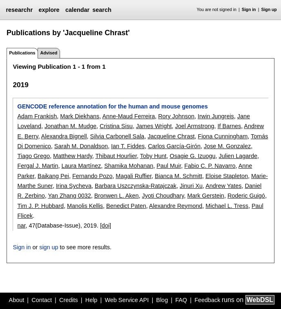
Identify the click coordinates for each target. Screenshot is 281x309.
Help (91, 300)
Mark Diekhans (79, 116)
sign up (48, 247)
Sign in (249, 9)
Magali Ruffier (134, 176)
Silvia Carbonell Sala (117, 136)
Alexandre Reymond (175, 206)
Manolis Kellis (85, 206)
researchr (19, 10)
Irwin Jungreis (216, 116)
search (101, 10)
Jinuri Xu (191, 186)
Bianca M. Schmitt (178, 176)
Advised (48, 52)
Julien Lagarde (238, 156)
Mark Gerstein (205, 195)
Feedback (207, 300)
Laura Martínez (81, 165)
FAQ (181, 300)
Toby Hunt (153, 156)
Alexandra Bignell (64, 136)
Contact (41, 300)
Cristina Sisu (116, 126)
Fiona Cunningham (223, 136)
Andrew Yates (223, 186)
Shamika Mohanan (128, 165)
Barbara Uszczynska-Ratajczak (135, 186)
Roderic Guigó (246, 195)
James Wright (154, 126)
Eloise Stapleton (226, 176)
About (17, 300)
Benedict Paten (126, 206)
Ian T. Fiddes (128, 146)
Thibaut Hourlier (116, 156)
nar (21, 225)
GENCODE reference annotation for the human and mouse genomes (112, 106)
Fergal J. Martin (37, 165)
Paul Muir (168, 165)
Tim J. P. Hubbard (40, 206)
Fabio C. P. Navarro (209, 165)
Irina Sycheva (73, 186)
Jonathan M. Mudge (70, 126)
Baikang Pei (53, 176)
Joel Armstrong (194, 126)
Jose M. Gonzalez (227, 146)
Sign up (269, 9)
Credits (68, 300)
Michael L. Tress (226, 206)
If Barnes (229, 126)
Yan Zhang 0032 (69, 195)
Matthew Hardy (72, 156)
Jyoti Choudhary (163, 195)
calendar (77, 10)
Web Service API (127, 300)
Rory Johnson (176, 116)
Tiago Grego (33, 156)
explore (48, 10)
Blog (162, 300)
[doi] (105, 225)
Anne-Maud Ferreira (128, 116)
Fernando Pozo (92, 176)
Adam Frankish (37, 116)
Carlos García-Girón (174, 146)
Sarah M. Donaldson (81, 146)
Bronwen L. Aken (116, 195)
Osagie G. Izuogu (193, 156)
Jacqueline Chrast (170, 136)
